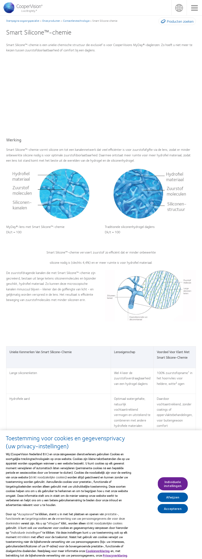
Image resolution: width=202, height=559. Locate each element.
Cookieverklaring (98, 552)
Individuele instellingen (173, 485)
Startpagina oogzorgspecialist (22, 21)
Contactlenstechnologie (76, 21)
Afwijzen (172, 499)
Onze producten (51, 21)
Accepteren (173, 510)
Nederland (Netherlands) (179, 7)
